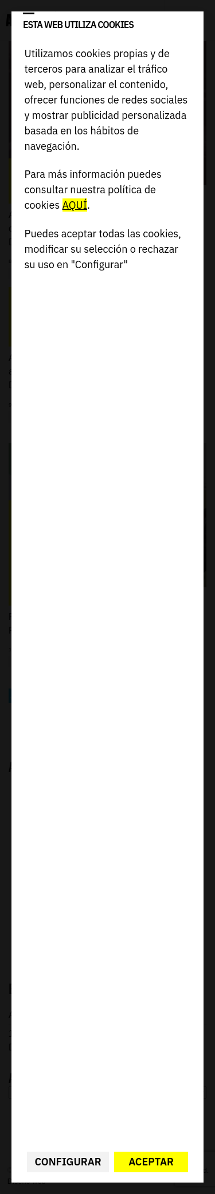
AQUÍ (74, 205)
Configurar (68, 1161)
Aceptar (151, 1161)
